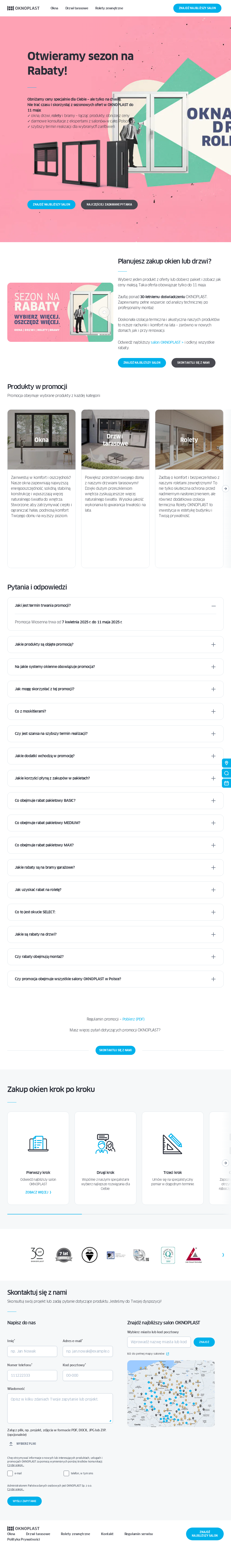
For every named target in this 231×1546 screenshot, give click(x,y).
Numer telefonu (19, 1365)
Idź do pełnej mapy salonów (148, 1354)
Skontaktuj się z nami (193, 362)
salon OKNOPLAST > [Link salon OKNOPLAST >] (167, 342)
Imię (11, 1340)
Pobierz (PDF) (133, 1019)
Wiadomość (16, 1389)
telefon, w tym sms (82, 1473)
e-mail (18, 1473)
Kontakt (107, 1534)
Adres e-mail (73, 1340)
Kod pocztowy (74, 1365)
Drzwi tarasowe (38, 1534)
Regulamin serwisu (139, 1534)
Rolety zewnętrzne (75, 1534)
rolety (56, 115)
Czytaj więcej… (15, 1465)
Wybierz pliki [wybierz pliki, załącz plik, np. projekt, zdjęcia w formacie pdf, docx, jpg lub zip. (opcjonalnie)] (26, 1443)
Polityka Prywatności (23, 1539)
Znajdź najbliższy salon (197, 8)
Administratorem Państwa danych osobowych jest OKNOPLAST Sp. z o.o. (58, 1487)
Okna (11, 1534)
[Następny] (104, 312)
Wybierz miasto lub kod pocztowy (153, 1332)
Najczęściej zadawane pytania (109, 204)
